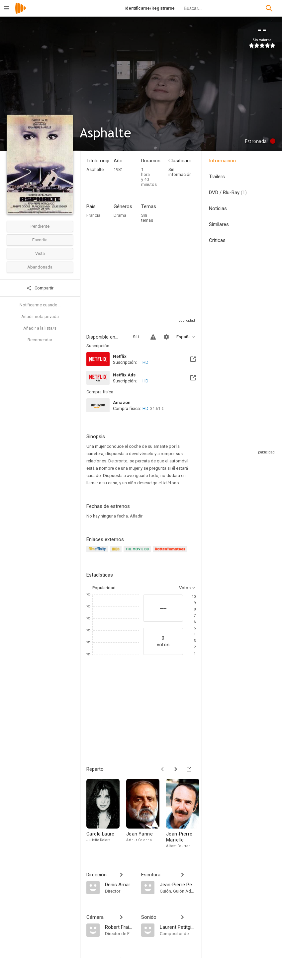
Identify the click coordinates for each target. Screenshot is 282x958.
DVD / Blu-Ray (228, 193)
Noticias (218, 208)
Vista (40, 253)
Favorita (39, 239)
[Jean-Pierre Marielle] (186, 815)
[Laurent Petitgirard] (178, 926)
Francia (93, 215)
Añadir (136, 516)
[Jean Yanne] (146, 815)
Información (222, 161)
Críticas (217, 240)
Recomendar (40, 339)
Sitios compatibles (137, 336)
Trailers (217, 177)
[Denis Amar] (120, 884)
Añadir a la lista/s (39, 328)
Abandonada (39, 267)
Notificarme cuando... (40, 304)
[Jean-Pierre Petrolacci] (178, 884)
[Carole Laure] (106, 815)
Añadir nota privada (40, 316)
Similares (219, 224)
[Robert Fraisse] (120, 926)
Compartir (39, 288)
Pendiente (40, 226)
